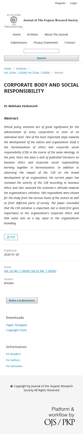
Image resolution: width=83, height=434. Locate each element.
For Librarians (14, 366)
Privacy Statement (46, 42)
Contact (70, 42)
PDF (12, 237)
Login (73, 3)
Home (17, 34)
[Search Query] (41, 51)
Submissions (19, 42)
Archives (32, 34)
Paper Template (16, 325)
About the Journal (56, 34)
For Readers (13, 354)
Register (60, 3)
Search (41, 58)
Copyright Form (16, 330)
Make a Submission (22, 300)
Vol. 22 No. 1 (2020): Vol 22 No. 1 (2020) (27, 72)
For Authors (13, 360)
